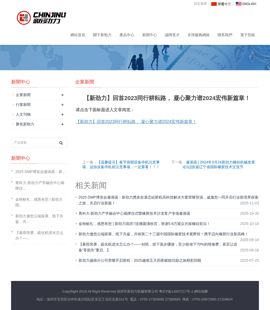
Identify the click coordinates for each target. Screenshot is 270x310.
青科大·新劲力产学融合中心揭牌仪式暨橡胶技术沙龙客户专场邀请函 (134, 213)
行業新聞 (23, 104)
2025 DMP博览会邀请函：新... (40, 172)
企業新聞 (23, 95)
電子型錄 (247, 35)
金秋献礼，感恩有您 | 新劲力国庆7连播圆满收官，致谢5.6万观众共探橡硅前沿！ (145, 224)
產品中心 (126, 35)
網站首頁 (77, 35)
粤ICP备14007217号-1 (176, 291)
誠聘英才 (172, 35)
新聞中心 (149, 35)
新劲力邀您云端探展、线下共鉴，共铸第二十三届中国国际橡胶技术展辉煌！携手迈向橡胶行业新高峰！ (163, 234)
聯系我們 (225, 35)
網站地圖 (201, 291)
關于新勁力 (102, 35)
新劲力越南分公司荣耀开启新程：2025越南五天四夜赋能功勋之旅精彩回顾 (140, 260)
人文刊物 (23, 114)
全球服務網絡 (198, 35)
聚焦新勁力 (25, 124)
